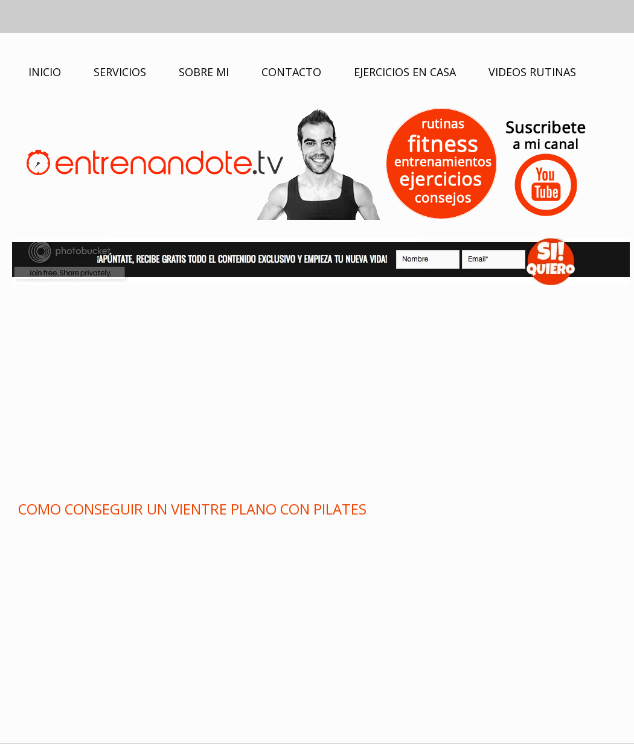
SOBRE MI (204, 72)
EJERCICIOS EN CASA (405, 72)
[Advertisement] (317, 390)
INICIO (44, 72)
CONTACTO (291, 72)
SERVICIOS (120, 72)
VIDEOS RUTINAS (532, 72)
